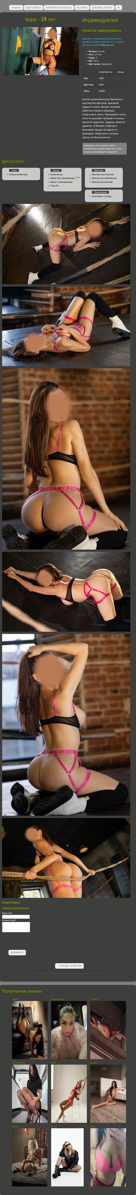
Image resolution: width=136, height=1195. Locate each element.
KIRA (54, 1063)
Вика (93, 1126)
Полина (94, 999)
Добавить (17, 952)
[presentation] (22, 941)
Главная (16, 7)
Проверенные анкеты (59, 7)
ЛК (118, 7)
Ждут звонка (33, 7)
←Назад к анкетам (69, 966)
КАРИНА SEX (18, 1063)
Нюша (54, 1126)
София (15, 999)
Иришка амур (57, 999)
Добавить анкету (102, 7)
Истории (82, 7)
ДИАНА (94, 1063)
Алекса (15, 1126)
